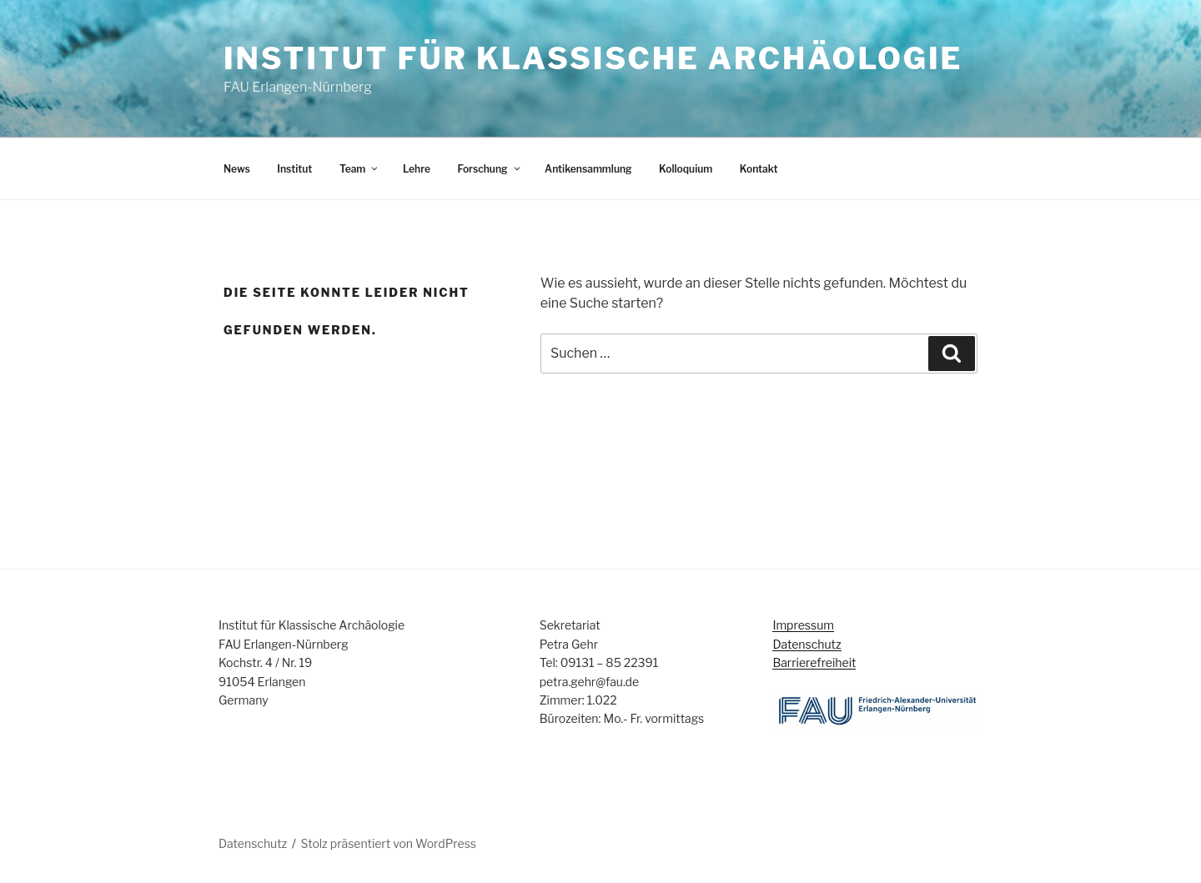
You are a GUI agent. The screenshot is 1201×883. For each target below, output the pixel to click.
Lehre (416, 169)
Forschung (489, 169)
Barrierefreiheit (814, 662)
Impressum (803, 625)
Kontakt (759, 169)
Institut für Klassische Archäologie (593, 58)
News (237, 169)
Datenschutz (806, 644)
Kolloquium (685, 169)
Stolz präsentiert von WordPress (388, 843)
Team (359, 169)
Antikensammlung (588, 169)
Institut (294, 169)
